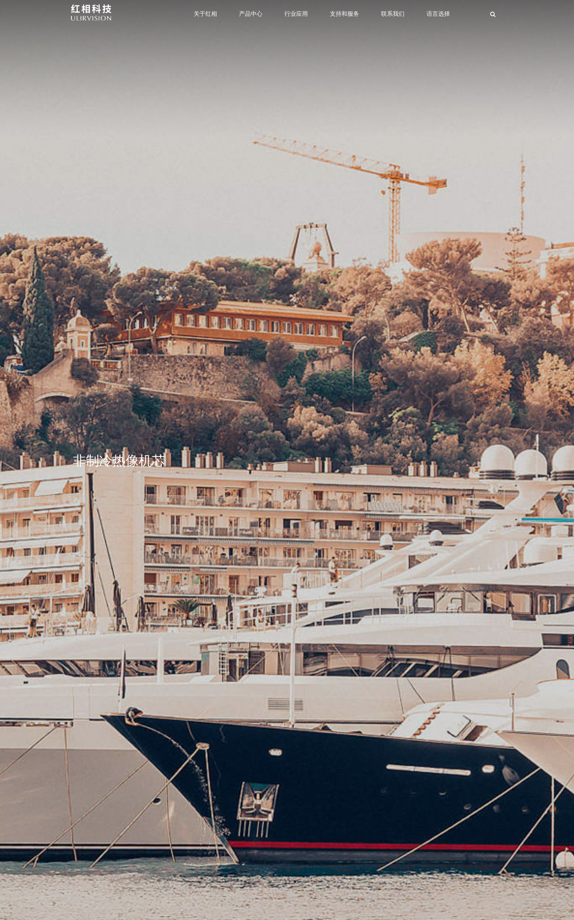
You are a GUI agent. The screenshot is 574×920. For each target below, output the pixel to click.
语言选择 (438, 14)
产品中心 (250, 14)
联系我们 (393, 14)
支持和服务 (344, 14)
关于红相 (205, 14)
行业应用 (296, 14)
